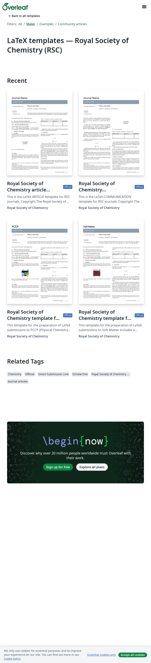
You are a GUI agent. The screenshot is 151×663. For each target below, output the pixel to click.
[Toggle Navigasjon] (144, 7)
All (20, 24)
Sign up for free (58, 467)
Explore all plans (92, 467)
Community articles (72, 24)
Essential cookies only (101, 655)
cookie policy (12, 658)
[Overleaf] (15, 6)
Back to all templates (24, 16)
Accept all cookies (133, 655)
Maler (30, 24)
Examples (47, 24)
